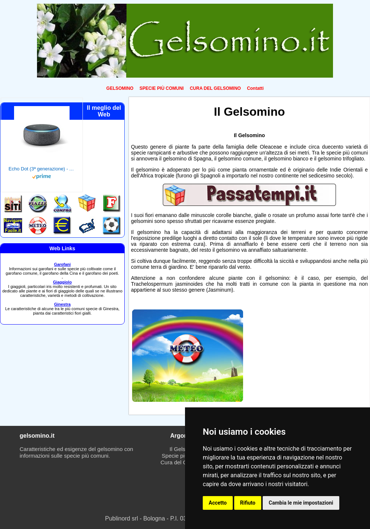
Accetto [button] (218, 503)
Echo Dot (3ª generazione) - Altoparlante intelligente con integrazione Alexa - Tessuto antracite (42, 169)
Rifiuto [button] (248, 503)
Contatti (255, 88)
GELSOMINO (119, 88)
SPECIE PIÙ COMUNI (161, 88)
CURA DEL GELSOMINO (215, 88)
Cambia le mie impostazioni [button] (301, 503)
